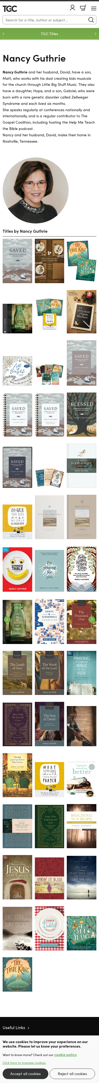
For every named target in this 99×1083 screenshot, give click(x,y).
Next (91, 619)
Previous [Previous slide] (3, 33)
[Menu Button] (93, 8)
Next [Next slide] (95, 33)
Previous (7, 619)
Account (72, 7)
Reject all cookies (72, 1073)
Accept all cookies (25, 1073)
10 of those (18, 9)
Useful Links (14, 1027)
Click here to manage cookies (24, 1063)
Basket (83, 8)
